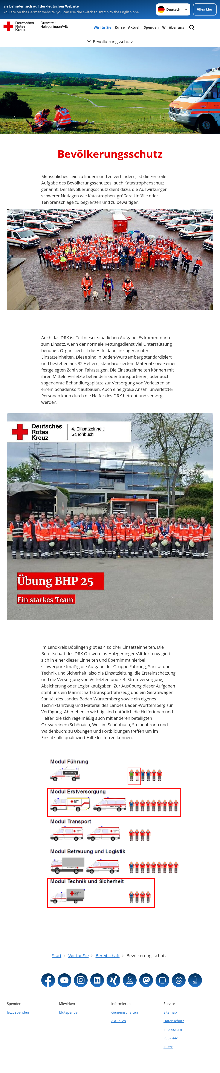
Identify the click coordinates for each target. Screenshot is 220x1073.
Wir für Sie (102, 27)
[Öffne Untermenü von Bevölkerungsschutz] (110, 41)
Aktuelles (118, 1021)
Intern (168, 1046)
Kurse (120, 27)
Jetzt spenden (18, 1012)
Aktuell (134, 27)
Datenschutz (173, 1021)
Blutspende (68, 1012)
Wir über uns (173, 27)
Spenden (151, 27)
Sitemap (170, 1012)
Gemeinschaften (124, 1012)
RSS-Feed (170, 1038)
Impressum (172, 1029)
